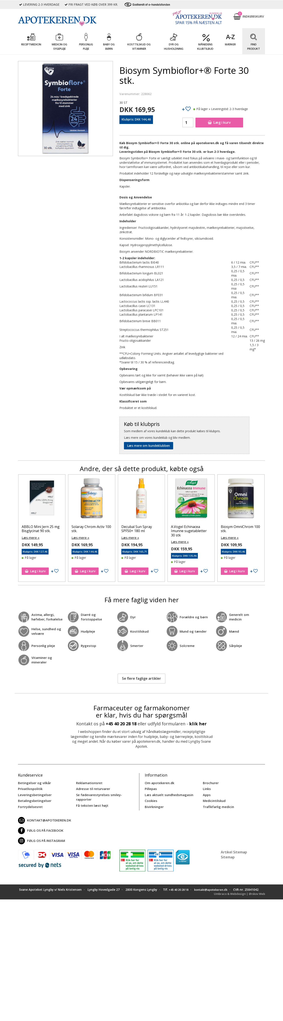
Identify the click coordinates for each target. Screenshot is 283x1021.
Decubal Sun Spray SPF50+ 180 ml (136, 528)
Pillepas (150, 788)
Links (206, 788)
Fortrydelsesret (29, 805)
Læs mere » (30, 537)
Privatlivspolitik (29, 788)
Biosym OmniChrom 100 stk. (240, 528)
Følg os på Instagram (40, 839)
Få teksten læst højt (91, 804)
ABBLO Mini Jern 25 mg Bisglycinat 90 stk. (41, 528)
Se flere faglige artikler (141, 678)
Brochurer (210, 782)
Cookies (150, 799)
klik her (198, 723)
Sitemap (228, 855)
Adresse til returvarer (92, 788)
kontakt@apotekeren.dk (44, 818)
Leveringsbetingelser (33, 794)
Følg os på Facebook (39, 828)
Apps (206, 794)
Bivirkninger (154, 805)
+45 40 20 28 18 (121, 723)
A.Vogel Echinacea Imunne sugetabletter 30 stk (189, 530)
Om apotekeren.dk (159, 782)
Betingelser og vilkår (33, 782)
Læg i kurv (219, 122)
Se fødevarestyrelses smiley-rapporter (97, 796)
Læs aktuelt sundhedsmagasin (168, 794)
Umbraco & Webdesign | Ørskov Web (238, 896)
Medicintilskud (214, 799)
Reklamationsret (89, 782)
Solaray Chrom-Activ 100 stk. (91, 528)
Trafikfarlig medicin (218, 805)
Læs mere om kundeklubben (148, 446)
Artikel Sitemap (234, 850)
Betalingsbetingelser (33, 799)
